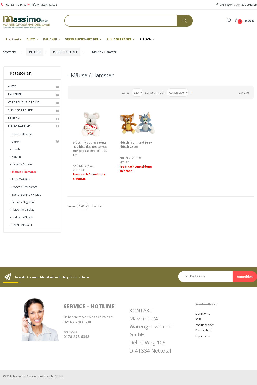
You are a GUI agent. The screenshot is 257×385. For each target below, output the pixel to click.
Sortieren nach (154, 92)
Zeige (125, 92)
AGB (198, 319)
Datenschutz (203, 330)
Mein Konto (202, 313)
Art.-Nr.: (78, 165)
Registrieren (249, 4)
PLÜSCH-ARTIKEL (65, 52)
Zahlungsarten (205, 325)
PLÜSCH (35, 52)
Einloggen (226, 4)
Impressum (202, 336)
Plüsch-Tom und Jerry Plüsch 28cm (136, 144)
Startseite (10, 52)
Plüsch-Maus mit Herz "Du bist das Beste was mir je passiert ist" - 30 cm (90, 148)
